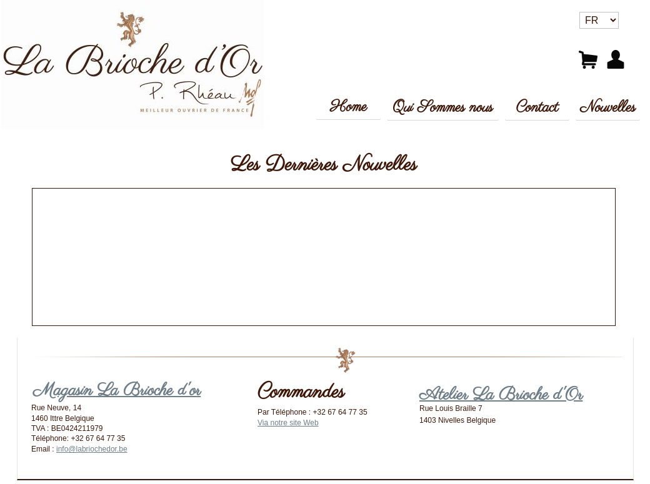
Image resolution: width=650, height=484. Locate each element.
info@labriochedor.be (92, 449)
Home (348, 107)
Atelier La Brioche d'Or (500, 395)
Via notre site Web (288, 422)
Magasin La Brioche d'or (117, 390)
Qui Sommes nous (442, 107)
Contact (537, 107)
